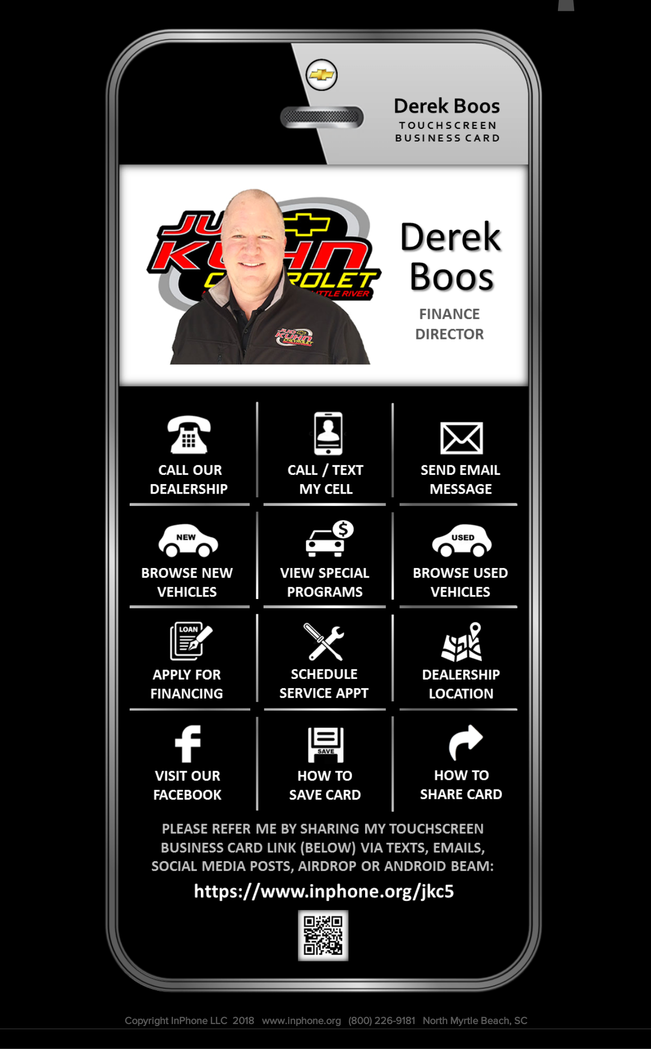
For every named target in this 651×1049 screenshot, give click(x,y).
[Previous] (139, 275)
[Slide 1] (331, 362)
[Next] (504, 275)
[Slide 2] (313, 362)
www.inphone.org (301, 1020)
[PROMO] (322, 362)
